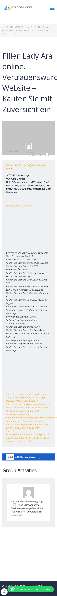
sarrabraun (17, 501)
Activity (19, 456)
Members (33, 457)
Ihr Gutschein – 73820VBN (19, 205)
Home (9, 456)
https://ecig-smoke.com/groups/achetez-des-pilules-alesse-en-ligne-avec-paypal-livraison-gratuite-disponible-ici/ (26, 397)
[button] (31, 589)
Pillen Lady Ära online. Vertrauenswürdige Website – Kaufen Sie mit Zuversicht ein (27, 508)
